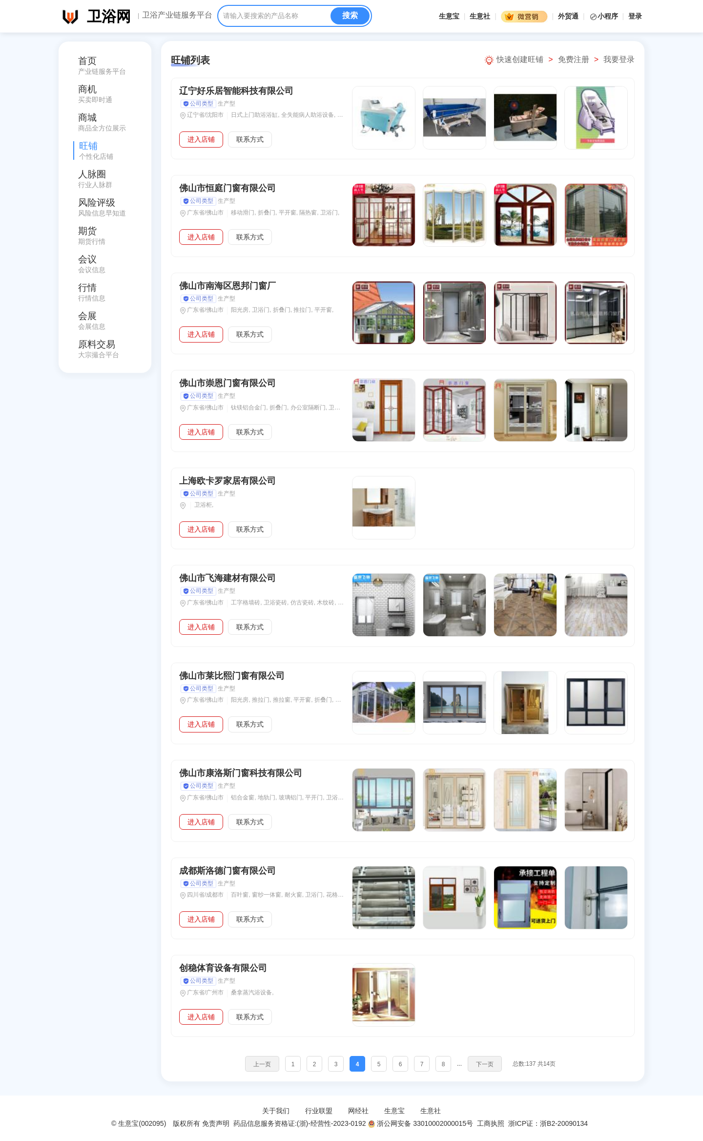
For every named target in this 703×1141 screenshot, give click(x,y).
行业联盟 (318, 1111)
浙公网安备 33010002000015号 (420, 1123)
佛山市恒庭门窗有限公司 (227, 188)
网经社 (358, 1111)
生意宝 (449, 16)
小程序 (604, 16)
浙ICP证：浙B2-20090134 (549, 1123)
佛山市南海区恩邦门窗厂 (227, 286)
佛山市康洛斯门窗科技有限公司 (240, 773)
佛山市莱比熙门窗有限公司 (232, 676)
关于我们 (275, 1111)
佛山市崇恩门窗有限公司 (227, 383)
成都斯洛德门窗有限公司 (227, 871)
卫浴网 (109, 16)
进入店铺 (201, 139)
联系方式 (250, 139)
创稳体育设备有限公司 (223, 968)
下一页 (485, 1064)
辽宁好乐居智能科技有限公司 (236, 91)
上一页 (262, 1064)
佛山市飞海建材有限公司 (230, 578)
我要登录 (619, 59)
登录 (635, 16)
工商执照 (490, 1123)
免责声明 (215, 1123)
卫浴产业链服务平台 (177, 15)
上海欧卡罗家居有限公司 (227, 481)
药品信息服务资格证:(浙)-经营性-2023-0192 (298, 1123)
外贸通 (568, 16)
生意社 (480, 16)
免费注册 (573, 59)
